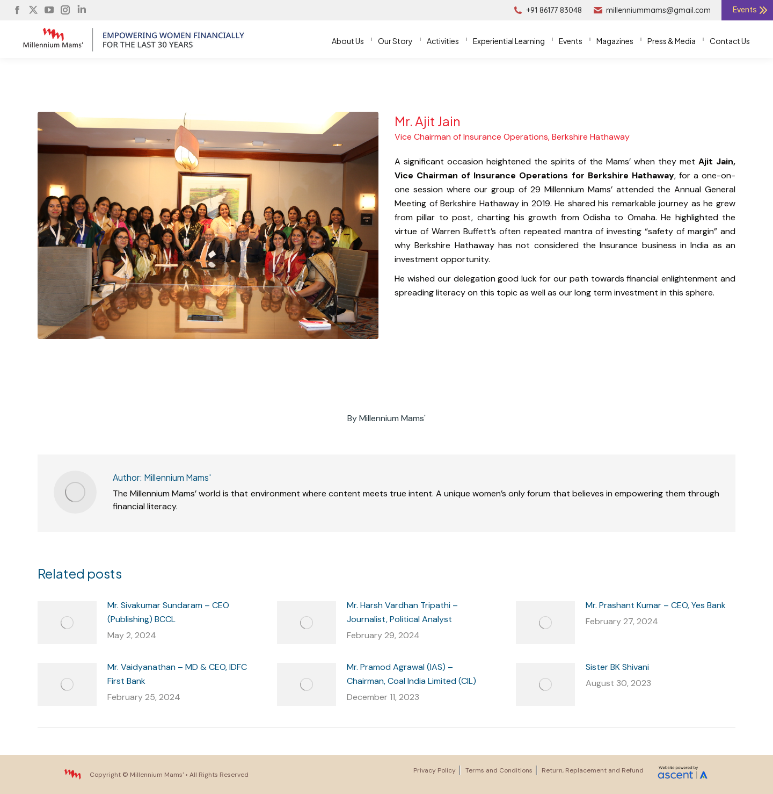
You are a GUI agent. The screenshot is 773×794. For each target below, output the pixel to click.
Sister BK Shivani (617, 667)
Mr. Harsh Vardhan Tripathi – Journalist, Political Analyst (402, 612)
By (386, 418)
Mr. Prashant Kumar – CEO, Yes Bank (656, 605)
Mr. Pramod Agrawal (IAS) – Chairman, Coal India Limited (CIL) (411, 674)
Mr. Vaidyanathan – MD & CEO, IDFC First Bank (177, 674)
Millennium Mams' (157, 774)
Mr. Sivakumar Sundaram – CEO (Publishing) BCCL (168, 612)
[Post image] (67, 622)
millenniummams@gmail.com (652, 10)
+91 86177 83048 (547, 10)
